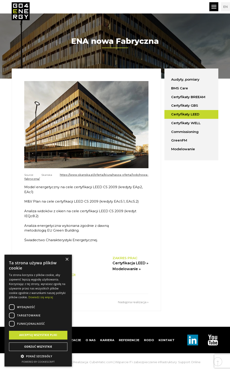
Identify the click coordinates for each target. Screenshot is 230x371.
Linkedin (192, 340)
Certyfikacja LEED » (130, 263)
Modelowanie (183, 149)
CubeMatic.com (101, 362)
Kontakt (167, 340)
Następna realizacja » (133, 302)
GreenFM (179, 140)
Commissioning (185, 132)
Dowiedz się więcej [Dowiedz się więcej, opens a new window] (40, 297)
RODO (149, 340)
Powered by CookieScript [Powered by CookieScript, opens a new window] (38, 361)
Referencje (129, 340)
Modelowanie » (127, 269)
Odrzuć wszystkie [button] (38, 347)
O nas (91, 340)
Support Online (189, 362)
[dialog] (38, 311)
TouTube (213, 340)
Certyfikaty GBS (184, 105)
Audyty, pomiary (185, 79)
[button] (38, 356)
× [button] (67, 259)
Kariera (107, 340)
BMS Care (179, 88)
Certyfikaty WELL (186, 123)
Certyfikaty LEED (185, 114)
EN (225, 7)
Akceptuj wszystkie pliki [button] (38, 335)
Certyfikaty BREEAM (188, 97)
